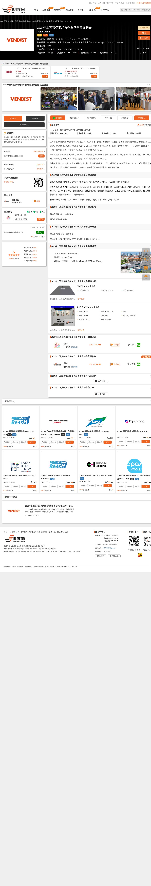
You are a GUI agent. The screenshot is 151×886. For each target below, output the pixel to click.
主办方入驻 (114, 556)
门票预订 (7, 442)
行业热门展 (144, 28)
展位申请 (15, 442)
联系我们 (15, 532)
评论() (35, 446)
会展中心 (105, 10)
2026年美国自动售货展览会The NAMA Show (94, 433)
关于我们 (23, 532)
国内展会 (58, 10)
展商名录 (124, 118)
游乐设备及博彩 (28, 76)
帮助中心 (7, 532)
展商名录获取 (24, 125)
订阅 (144, 33)
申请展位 (13, 118)
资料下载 (108, 118)
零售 (49, 46)
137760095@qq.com (109, 548)
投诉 (38, 201)
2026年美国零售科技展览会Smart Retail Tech (18, 433)
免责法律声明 (42, 532)
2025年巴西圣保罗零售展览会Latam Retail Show (19, 477)
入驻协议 (32, 532)
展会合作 (52, 532)
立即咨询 (41, 219)
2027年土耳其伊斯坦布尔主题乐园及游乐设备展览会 (31, 68)
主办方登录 (119, 3)
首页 (36, 10)
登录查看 (80, 299)
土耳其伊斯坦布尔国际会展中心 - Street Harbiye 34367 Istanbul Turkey (92, 42)
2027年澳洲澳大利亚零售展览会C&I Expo (95, 477)
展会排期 (81, 10)
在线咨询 (100, 556)
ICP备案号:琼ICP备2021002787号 (69, 551)
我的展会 (110, 3)
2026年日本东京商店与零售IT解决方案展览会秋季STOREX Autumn (58, 433)
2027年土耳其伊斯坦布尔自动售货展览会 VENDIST (51, 21)
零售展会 (26, 21)
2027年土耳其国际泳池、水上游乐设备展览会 (81, 68)
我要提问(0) (74, 118)
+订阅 (41, 156)
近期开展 (46, 10)
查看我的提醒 (39, 151)
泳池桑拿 (75, 76)
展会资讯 (93, 10)
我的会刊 (101, 3)
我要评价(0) (91, 118)
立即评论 (101, 381)
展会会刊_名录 (63, 532)
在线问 (116, 345)
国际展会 (70, 10)
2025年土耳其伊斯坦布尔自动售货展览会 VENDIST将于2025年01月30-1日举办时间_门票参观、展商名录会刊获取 (49, 507)
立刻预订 (41, 169)
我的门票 (92, 3)
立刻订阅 (41, 165)
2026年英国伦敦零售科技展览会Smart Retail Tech (55, 477)
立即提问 (101, 394)
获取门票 (144, 38)
